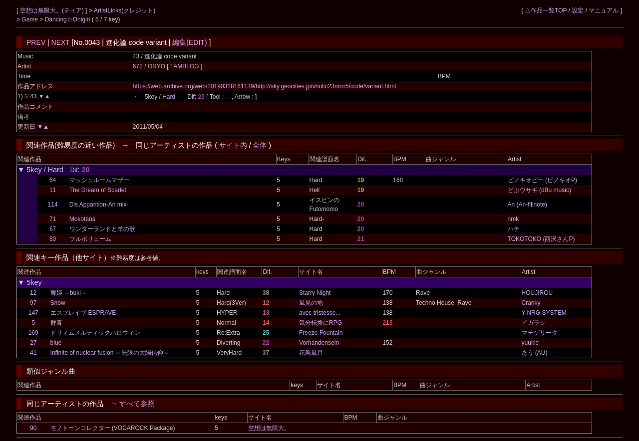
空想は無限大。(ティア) (52, 10)
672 (138, 66)
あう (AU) (535, 352)
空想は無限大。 (269, 428)
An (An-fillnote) (527, 204)
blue (56, 342)
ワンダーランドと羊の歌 (102, 228)
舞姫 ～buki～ (68, 292)
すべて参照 (136, 404)
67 (52, 228)
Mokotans (82, 219)
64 (52, 180)
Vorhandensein (319, 342)
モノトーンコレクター (80, 428)
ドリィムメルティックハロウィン (95, 332)
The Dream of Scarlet (97, 190)
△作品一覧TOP (546, 10)
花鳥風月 (311, 352)
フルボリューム (90, 238)
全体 (260, 145)
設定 (578, 10)
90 (33, 428)
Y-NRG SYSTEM (544, 312)
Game (30, 19)
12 (33, 292)
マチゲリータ (540, 332)
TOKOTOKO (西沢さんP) (541, 238)
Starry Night (314, 292)
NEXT (60, 42)
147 (33, 312)
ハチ (514, 228)
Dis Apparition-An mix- (99, 204)
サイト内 (233, 145)
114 (53, 204)
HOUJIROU (537, 292)
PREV (35, 42)
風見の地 (311, 302)
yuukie (530, 342)
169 (33, 332)
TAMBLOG (185, 66)
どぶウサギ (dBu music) (539, 190)
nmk (513, 219)
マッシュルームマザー (99, 180)
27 (33, 342)
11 (52, 190)
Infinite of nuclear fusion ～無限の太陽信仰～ (109, 352)
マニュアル (604, 10)
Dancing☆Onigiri (68, 19)
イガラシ (534, 322)
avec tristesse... (319, 312)
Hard (168, 96)
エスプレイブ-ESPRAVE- (84, 312)
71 (52, 219)
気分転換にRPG (320, 322)
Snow (57, 302)
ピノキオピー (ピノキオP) (542, 180)
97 (33, 302)
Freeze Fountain (320, 332)
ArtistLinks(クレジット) (124, 10)
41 (33, 352)
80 (52, 238)
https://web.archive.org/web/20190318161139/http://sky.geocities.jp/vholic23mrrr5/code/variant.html (264, 86)
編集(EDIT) (189, 42)
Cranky (531, 302)
